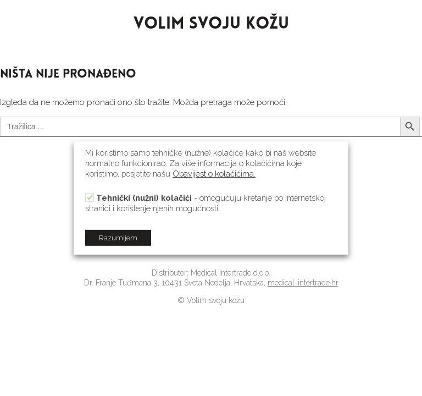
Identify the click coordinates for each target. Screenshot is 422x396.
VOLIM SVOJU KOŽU (211, 24)
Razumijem (118, 238)
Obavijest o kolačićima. (214, 173)
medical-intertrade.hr (303, 282)
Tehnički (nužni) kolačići (144, 197)
